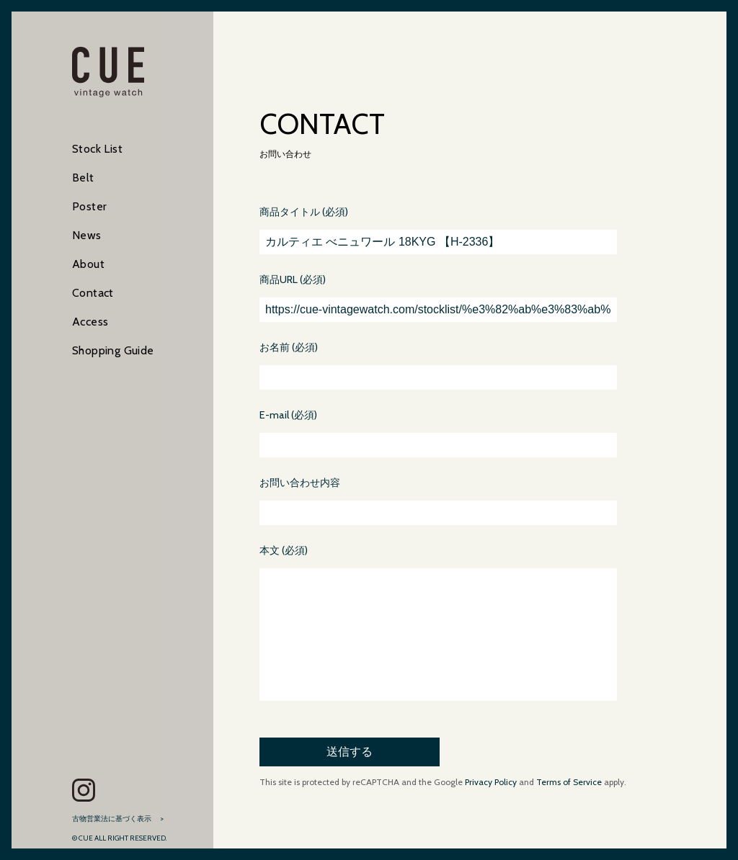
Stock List (97, 149)
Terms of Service (569, 810)
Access (90, 321)
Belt (83, 177)
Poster (89, 206)
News (87, 235)
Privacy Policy (490, 810)
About (88, 264)
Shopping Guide (113, 350)
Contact (93, 293)
